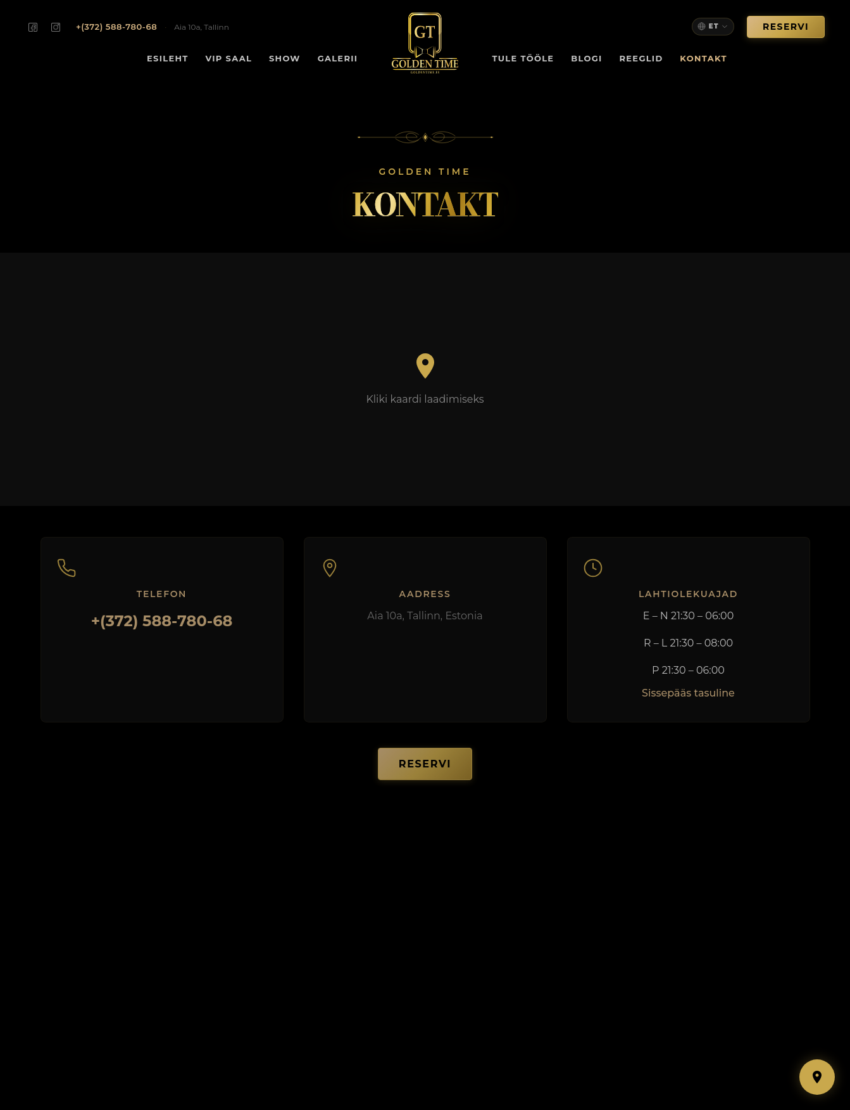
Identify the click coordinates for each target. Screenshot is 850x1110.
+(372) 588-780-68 (162, 630)
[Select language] (713, 26)
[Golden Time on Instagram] (55, 27)
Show (285, 58)
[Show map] (817, 1077)
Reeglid (641, 58)
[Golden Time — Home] (425, 43)
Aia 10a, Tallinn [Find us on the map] (201, 27)
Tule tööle (523, 58)
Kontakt (703, 58)
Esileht (168, 58)
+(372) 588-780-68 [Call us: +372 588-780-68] (116, 27)
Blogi (586, 58)
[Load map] (425, 379)
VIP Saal (228, 58)
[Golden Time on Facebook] (33, 27)
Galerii (338, 58)
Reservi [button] (786, 26)
